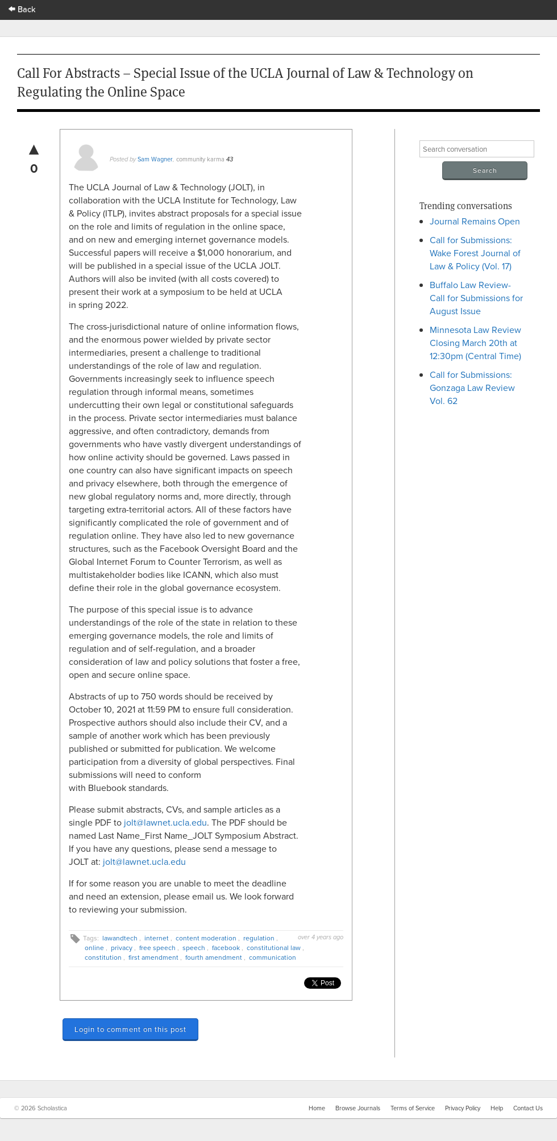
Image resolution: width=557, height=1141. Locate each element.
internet (156, 938)
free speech (157, 947)
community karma (200, 159)
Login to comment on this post (130, 1029)
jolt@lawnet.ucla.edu (165, 822)
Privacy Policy (462, 1108)
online (94, 947)
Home (317, 1108)
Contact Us (528, 1108)
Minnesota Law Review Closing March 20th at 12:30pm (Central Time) (475, 342)
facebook (226, 947)
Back (22, 9)
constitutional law (274, 947)
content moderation (206, 938)
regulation (259, 938)
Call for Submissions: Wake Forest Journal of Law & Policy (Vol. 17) (475, 253)
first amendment (153, 957)
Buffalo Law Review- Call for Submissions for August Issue (476, 297)
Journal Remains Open (475, 221)
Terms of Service (412, 1108)
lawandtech (120, 938)
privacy (121, 947)
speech (193, 947)
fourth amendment (213, 957)
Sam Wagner (155, 159)
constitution (103, 957)
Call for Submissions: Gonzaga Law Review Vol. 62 (472, 387)
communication (272, 957)
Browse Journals (357, 1108)
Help (497, 1108)
